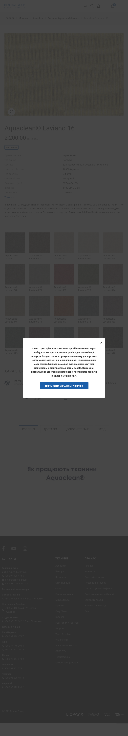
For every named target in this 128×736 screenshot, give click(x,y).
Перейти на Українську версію (64, 386)
